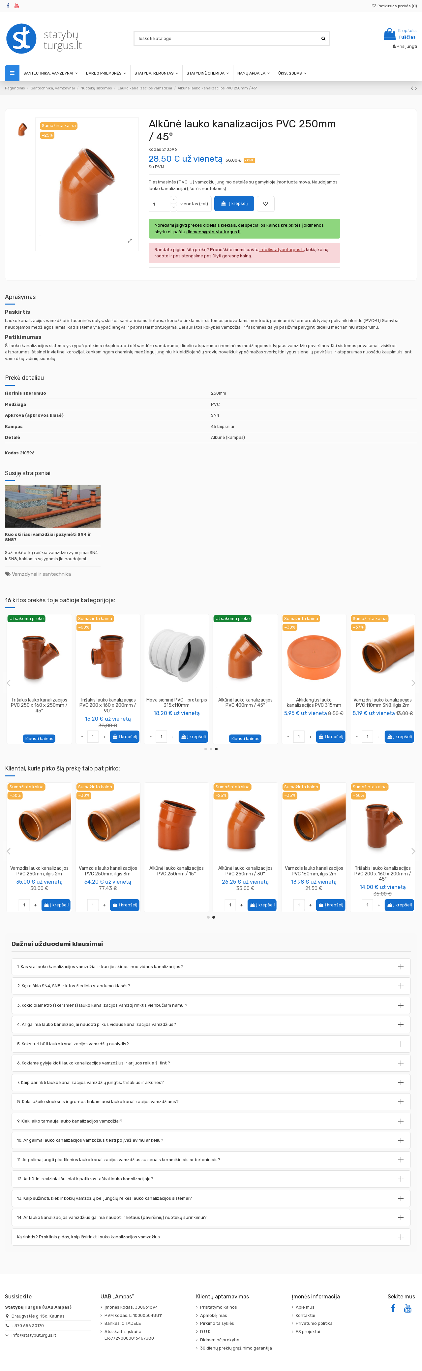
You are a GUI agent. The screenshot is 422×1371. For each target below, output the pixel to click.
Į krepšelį (234, 203)
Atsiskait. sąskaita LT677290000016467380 (129, 1335)
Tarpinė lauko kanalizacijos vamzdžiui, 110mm (108, 702)
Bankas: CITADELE (123, 1323)
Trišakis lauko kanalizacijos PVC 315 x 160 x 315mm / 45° (245, 705)
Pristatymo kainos (218, 1307)
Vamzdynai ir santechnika (41, 574)
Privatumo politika (314, 1323)
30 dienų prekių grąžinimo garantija (236, 1348)
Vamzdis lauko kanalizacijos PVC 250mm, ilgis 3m (176, 871)
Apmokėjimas (213, 1315)
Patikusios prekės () (394, 6)
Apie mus (305, 1307)
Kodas (155, 149)
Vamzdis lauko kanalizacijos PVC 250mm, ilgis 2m (108, 871)
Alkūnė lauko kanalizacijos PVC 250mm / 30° (314, 871)
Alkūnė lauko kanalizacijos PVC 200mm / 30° (39, 702)
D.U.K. (205, 1331)
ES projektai (308, 1331)
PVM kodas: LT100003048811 (134, 1315)
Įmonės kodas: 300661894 (131, 1307)
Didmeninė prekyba (219, 1339)
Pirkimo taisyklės (217, 1323)
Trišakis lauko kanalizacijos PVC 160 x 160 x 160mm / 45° (39, 873)
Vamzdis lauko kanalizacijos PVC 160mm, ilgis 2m (382, 871)
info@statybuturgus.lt (34, 1335)
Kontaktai (305, 1315)
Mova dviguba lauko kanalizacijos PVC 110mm (314, 702)
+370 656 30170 (28, 1325)
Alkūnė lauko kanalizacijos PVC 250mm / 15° (382, 702)
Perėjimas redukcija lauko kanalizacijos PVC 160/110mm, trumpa (176, 705)
